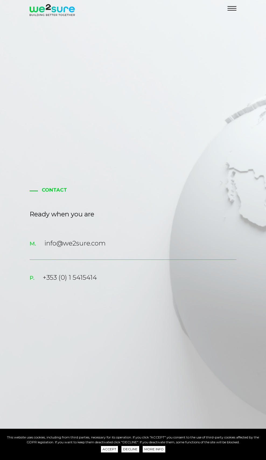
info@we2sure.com (75, 243)
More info (154, 449)
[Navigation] (232, 8)
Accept (109, 449)
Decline (130, 449)
